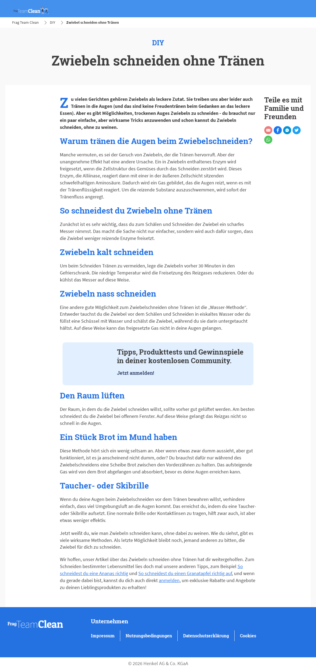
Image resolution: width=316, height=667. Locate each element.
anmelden (169, 580)
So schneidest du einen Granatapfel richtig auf (185, 573)
